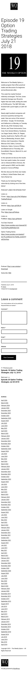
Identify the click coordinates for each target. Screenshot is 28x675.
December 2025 (6, 410)
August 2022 (5, 512)
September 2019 (6, 601)
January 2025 (5, 438)
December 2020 (6, 563)
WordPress (16, 668)
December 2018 (6, 624)
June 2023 (4, 487)
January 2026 (5, 408)
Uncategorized (13, 289)
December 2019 (6, 594)
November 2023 (6, 474)
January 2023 (5, 499)
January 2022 (5, 530)
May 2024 (4, 459)
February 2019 (5, 619)
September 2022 (6, 510)
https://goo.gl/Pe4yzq (12, 212)
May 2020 (4, 581)
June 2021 (4, 548)
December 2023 (6, 471)
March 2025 (4, 433)
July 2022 (4, 515)
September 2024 (6, 449)
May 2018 (4, 642)
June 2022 (4, 517)
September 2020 (6, 571)
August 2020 (5, 573)
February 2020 (5, 588)
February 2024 (5, 466)
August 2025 (5, 421)
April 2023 (4, 492)
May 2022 (4, 520)
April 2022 (4, 522)
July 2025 (4, 423)
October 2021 (5, 538)
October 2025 (5, 415)
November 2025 (6, 413)
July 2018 (4, 637)
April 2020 (4, 583)
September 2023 (6, 479)
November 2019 (6, 596)
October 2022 (5, 507)
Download (4, 269)
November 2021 (6, 535)
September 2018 (6, 632)
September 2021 (6, 540)
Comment (4, 309)
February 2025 (5, 436)
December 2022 (6, 502)
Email (3, 337)
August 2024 (5, 451)
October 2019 (5, 599)
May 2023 (4, 489)
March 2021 (4, 555)
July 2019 (4, 606)
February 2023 (5, 497)
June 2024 (4, 456)
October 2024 (5, 446)
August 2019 (5, 604)
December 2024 (6, 441)
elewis (4, 287)
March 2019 (4, 616)
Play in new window (13, 266)
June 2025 (4, 426)
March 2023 (4, 494)
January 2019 (5, 621)
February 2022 (5, 527)
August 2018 (5, 634)
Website (3, 346)
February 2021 (5, 558)
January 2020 (5, 591)
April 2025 (4, 431)
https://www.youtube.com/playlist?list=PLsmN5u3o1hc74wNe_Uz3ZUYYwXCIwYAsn (13, 236)
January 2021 (5, 560)
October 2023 (5, 476)
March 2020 (4, 586)
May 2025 (4, 428)
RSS (9, 273)
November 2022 (6, 504)
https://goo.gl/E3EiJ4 (14, 206)
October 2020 (5, 568)
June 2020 (4, 578)
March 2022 (4, 525)
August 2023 (5, 482)
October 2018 (5, 629)
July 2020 (4, 576)
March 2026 (4, 403)
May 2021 (4, 550)
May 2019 (4, 611)
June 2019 (4, 609)
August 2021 (5, 543)
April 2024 (4, 461)
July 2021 (4, 545)
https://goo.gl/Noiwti (15, 219)
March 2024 (4, 464)
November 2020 (6, 566)
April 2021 (4, 553)
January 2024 (5, 469)
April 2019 (4, 614)
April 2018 (4, 644)
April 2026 (4, 400)
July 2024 (4, 454)
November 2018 (6, 627)
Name (3, 327)
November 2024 (6, 443)
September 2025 (6, 418)
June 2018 (4, 639)
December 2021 (6, 532)
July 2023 (4, 484)
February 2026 (5, 405)
